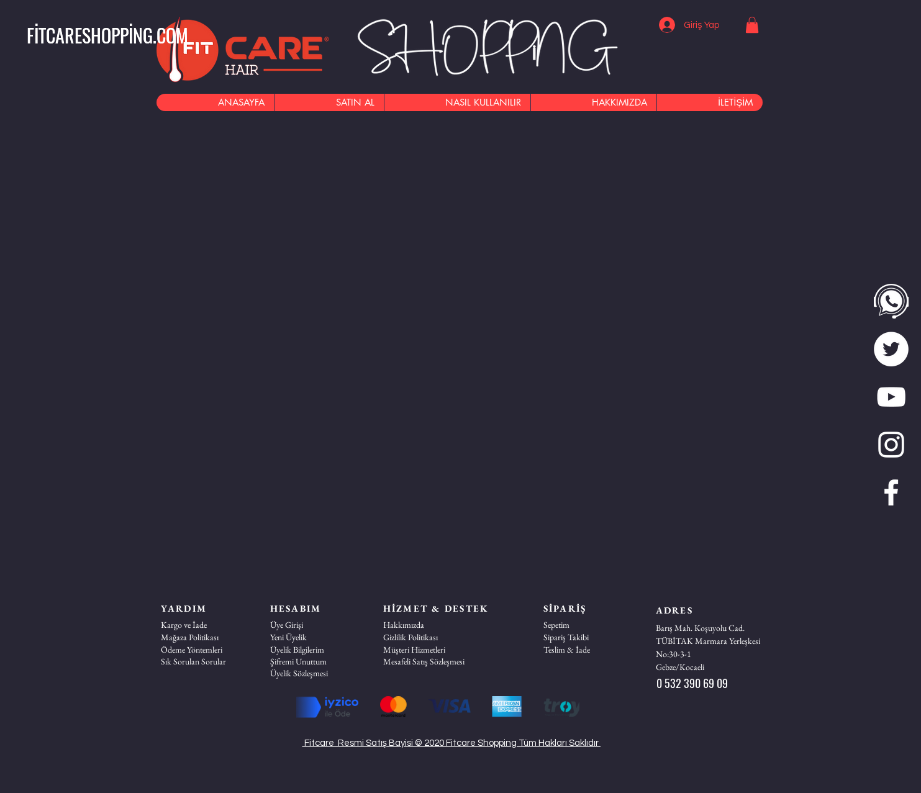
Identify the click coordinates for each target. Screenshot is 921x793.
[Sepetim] (587, 625)
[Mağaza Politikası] (205, 637)
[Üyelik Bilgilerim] (314, 649)
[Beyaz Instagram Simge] (891, 444)
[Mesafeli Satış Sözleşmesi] (427, 661)
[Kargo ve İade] (205, 625)
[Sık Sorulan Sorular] (205, 661)
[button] (107, 35)
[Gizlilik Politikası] (427, 637)
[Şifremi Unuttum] (314, 661)
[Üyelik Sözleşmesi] (314, 673)
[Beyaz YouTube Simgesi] (891, 396)
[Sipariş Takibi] (587, 637)
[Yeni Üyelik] (314, 637)
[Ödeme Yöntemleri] (205, 649)
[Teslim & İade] (587, 649)
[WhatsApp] (891, 301)
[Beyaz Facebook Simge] (891, 492)
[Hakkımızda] (427, 625)
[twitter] (891, 349)
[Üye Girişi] (314, 625)
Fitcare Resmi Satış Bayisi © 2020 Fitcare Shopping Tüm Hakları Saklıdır (451, 743)
